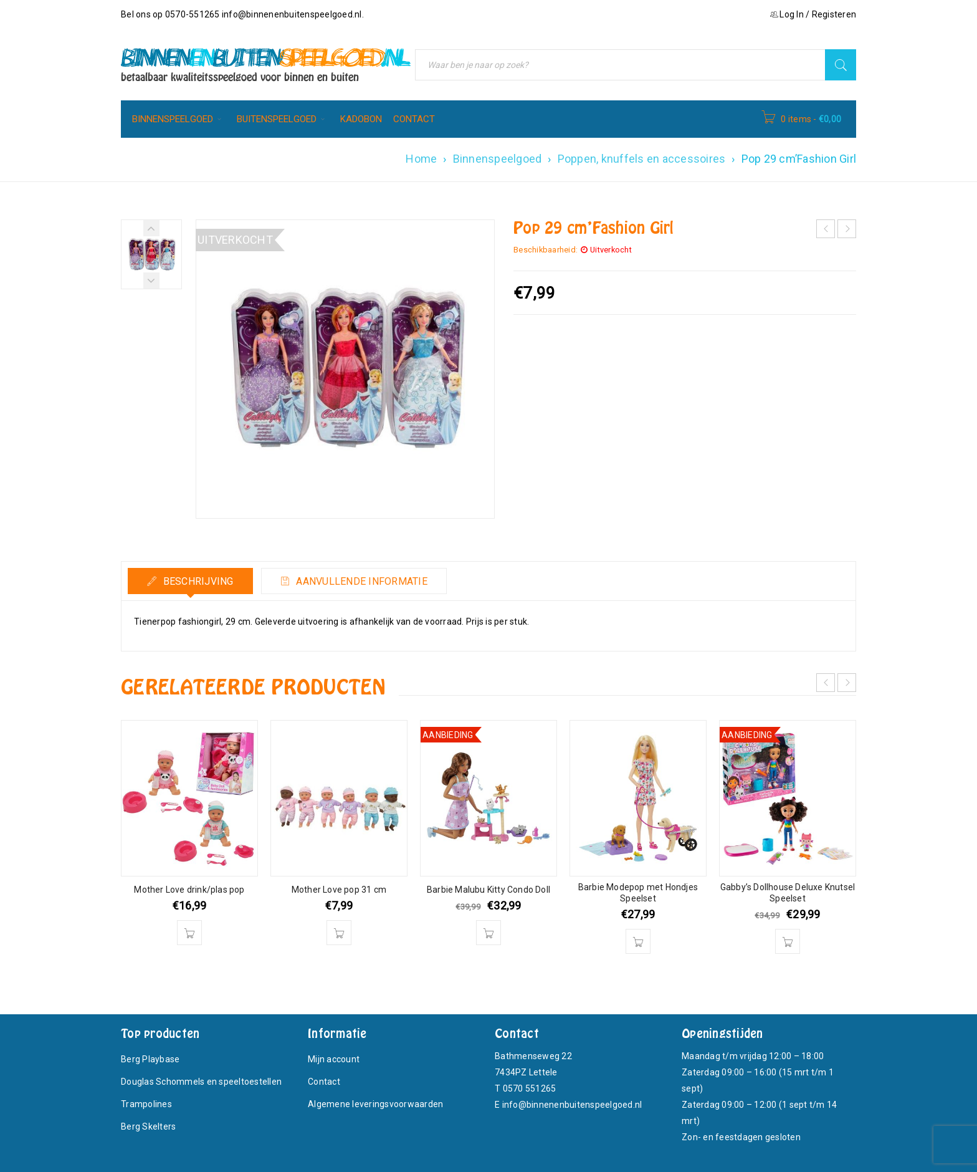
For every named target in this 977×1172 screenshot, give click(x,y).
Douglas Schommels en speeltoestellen (201, 1082)
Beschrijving (196, 581)
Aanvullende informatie (360, 581)
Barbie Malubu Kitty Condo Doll (488, 890)
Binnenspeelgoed (497, 158)
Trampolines (146, 1104)
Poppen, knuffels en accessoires (642, 158)
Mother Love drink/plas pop (189, 890)
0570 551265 (529, 1088)
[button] (189, 932)
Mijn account (334, 1059)
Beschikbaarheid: (545, 249)
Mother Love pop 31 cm (339, 890)
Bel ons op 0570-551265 (171, 14)
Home (421, 158)
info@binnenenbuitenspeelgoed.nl (292, 14)
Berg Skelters (148, 1126)
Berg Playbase (150, 1059)
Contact (324, 1082)
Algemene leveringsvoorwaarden (375, 1104)
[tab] (190, 581)
